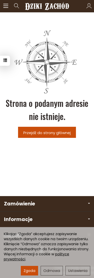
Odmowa (51, 270)
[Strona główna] (47, 6)
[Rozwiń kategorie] (6, 6)
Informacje (47, 219)
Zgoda (29, 270)
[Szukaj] (17, 6)
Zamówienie (47, 203)
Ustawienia (77, 270)
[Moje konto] (89, 6)
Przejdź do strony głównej (47, 132)
